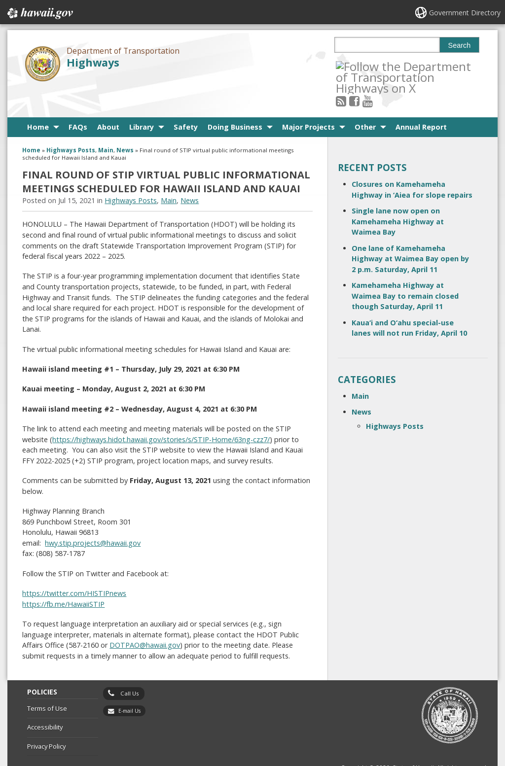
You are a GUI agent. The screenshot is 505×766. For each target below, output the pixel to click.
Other (365, 99)
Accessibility (45, 700)
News (125, 123)
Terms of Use (47, 681)
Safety (186, 99)
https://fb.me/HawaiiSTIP (63, 577)
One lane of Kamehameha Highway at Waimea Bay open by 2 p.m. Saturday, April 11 (410, 231)
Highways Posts (70, 123)
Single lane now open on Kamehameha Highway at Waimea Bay (398, 194)
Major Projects (308, 99)
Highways (93, 62)
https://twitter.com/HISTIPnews (74, 566)
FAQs (78, 99)
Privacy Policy (46, 719)
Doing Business (235, 99)
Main (105, 123)
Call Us (129, 666)
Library (141, 99)
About (108, 99)
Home (38, 99)
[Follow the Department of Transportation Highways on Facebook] (367, 66)
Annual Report (421, 99)
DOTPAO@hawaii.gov (144, 618)
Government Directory (465, 12)
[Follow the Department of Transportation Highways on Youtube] (380, 66)
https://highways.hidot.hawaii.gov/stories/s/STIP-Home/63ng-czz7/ (161, 412)
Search (459, 45)
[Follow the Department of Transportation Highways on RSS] (354, 66)
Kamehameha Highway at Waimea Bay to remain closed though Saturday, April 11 (405, 268)
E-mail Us (129, 683)
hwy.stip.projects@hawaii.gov (93, 516)
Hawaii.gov (39, 13)
